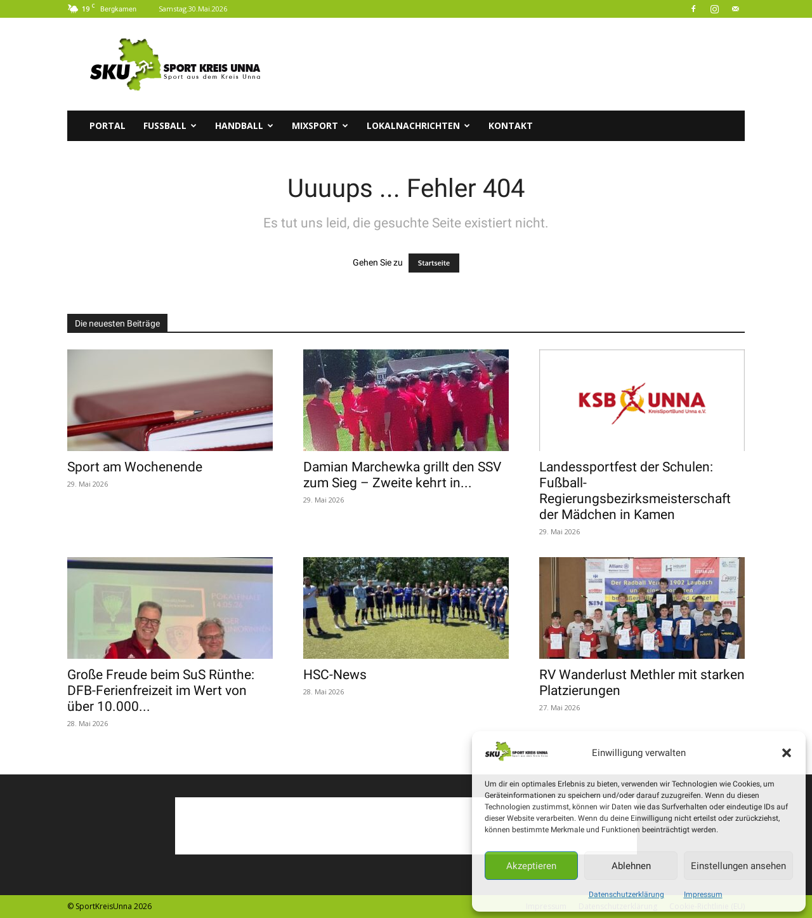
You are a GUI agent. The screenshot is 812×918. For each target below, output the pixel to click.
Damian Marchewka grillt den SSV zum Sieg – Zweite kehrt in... (402, 474)
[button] (786, 752)
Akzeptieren (531, 866)
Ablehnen (631, 866)
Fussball (170, 125)
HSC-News (335, 674)
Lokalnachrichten (418, 125)
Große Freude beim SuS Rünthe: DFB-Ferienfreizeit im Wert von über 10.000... (160, 690)
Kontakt (510, 125)
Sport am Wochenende (134, 467)
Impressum (703, 894)
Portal (107, 125)
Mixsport (320, 125)
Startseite (434, 263)
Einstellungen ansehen (738, 866)
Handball (244, 125)
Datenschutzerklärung (626, 894)
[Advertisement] (514, 64)
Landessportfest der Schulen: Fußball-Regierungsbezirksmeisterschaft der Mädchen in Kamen (635, 490)
